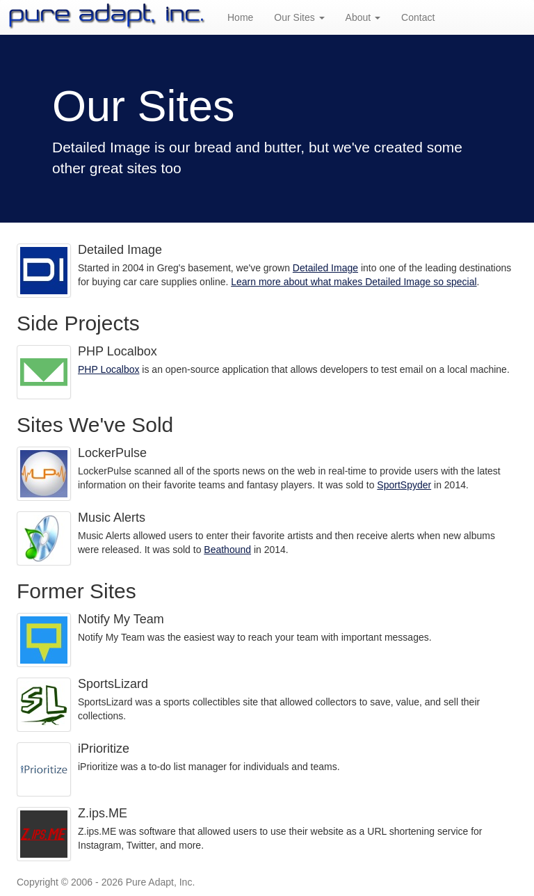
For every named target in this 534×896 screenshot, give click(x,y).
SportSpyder (404, 484)
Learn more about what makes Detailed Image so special (353, 281)
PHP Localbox (108, 369)
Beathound (227, 549)
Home (240, 17)
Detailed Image (325, 267)
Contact (418, 17)
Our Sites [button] (299, 17)
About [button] (363, 17)
